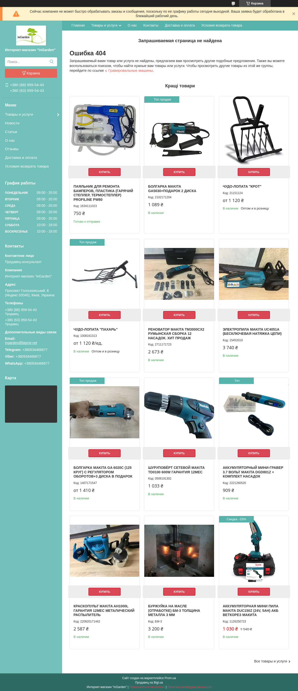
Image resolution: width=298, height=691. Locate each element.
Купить (104, 171)
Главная (78, 25)
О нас (10, 140)
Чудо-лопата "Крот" (241, 186)
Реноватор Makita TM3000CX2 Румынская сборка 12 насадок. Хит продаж (176, 333)
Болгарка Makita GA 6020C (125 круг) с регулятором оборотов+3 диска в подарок (103, 471)
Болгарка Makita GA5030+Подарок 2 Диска (172, 188)
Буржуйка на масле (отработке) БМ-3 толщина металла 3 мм (174, 609)
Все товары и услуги (270, 660)
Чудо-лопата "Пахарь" (96, 329)
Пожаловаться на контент (147, 686)
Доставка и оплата (21, 157)
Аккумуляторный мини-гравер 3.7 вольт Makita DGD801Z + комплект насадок (252, 471)
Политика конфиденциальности (189, 686)
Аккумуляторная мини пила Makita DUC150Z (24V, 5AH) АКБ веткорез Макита (250, 609)
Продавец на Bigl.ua (149, 682)
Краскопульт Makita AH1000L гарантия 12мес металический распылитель (104, 609)
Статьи (11, 132)
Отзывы (12, 149)
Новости (12, 123)
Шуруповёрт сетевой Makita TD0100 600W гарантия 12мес (176, 469)
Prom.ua (170, 677)
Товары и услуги (19, 114)
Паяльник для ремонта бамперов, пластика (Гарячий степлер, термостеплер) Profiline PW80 (103, 192)
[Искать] (51, 61)
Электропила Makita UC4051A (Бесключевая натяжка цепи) (251, 331)
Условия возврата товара (27, 166)
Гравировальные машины (130, 70)
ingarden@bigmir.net (21, 343)
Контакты (150, 25)
